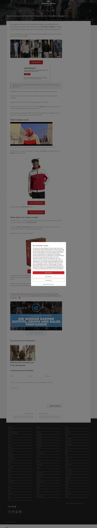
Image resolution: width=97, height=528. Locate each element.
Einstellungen (48, 280)
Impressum (51, 284)
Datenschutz (45, 284)
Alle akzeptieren (48, 272)
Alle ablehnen (48, 276)
